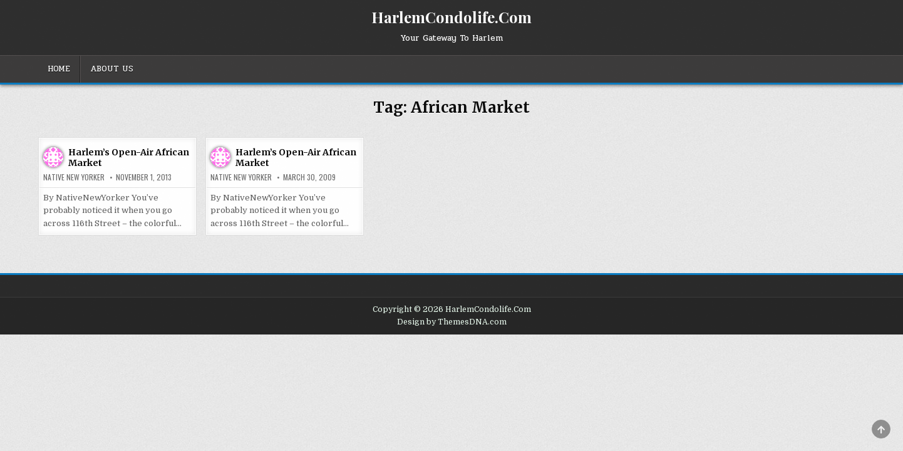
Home (59, 69)
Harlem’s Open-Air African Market (128, 157)
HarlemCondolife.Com (451, 17)
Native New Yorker (74, 177)
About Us (111, 69)
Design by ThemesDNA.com (452, 322)
